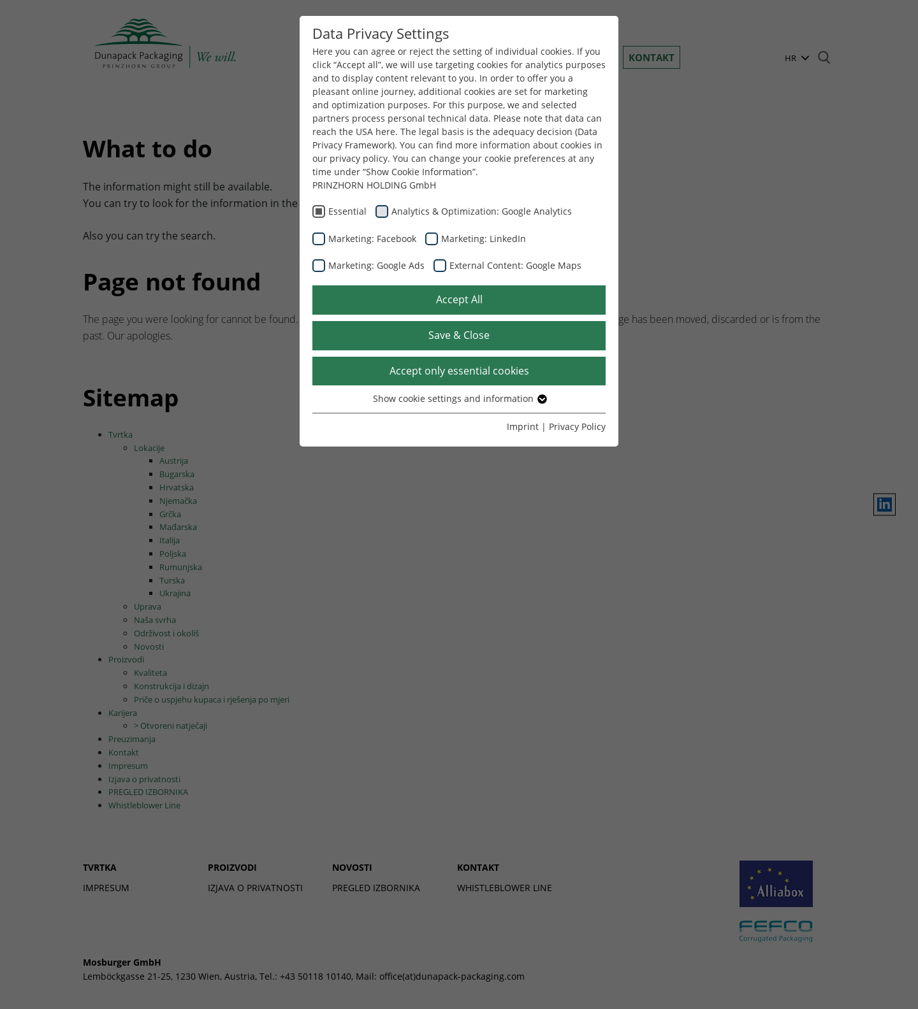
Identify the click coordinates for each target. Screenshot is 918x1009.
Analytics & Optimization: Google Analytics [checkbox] (481, 211)
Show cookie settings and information (459, 398)
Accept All (459, 299)
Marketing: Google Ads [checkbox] (376, 265)
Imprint (523, 426)
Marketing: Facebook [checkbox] (372, 239)
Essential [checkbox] (347, 211)
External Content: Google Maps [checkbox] (515, 265)
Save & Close (459, 335)
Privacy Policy (577, 426)
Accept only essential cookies (459, 371)
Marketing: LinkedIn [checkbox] (483, 239)
